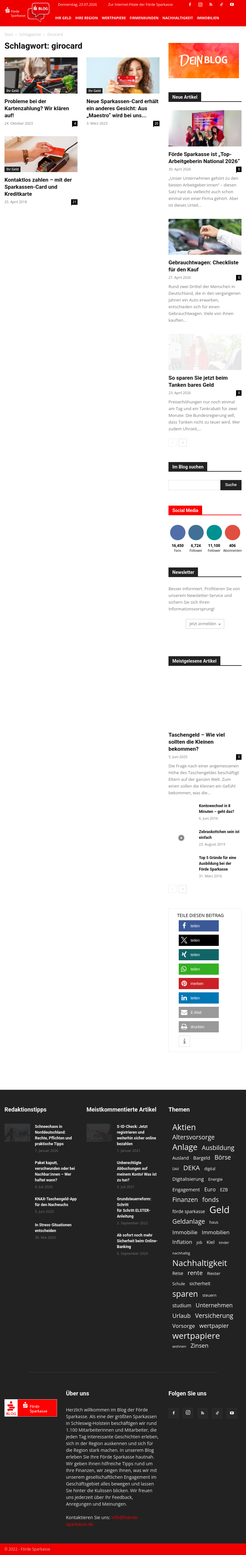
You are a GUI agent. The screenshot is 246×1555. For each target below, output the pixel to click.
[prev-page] (172, 443)
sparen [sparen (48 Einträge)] (185, 1293)
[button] (199, 925)
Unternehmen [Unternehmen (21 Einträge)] (214, 1305)
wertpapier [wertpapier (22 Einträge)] (214, 1325)
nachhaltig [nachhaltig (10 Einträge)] (181, 1253)
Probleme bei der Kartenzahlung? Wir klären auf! (36, 108)
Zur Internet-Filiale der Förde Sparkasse (140, 4)
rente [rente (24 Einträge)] (195, 1273)
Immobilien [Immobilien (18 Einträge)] (216, 1232)
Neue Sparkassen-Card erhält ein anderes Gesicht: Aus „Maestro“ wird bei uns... (122, 108)
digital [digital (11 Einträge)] (210, 1168)
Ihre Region (86, 17)
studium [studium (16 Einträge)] (181, 1305)
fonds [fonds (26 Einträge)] (210, 1199)
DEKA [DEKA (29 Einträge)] (191, 1167)
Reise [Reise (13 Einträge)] (177, 1273)
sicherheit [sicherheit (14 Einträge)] (199, 1283)
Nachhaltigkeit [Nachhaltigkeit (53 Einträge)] (199, 1263)
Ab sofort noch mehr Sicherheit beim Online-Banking (137, 1241)
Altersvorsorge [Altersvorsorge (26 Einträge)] (193, 1137)
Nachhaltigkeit (177, 17)
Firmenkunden (144, 17)
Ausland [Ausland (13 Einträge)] (180, 1158)
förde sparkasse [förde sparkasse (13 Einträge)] (188, 1211)
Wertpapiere (114, 17)
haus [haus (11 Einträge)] (213, 1222)
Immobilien (208, 17)
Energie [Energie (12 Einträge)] (215, 1179)
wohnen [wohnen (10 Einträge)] (179, 1346)
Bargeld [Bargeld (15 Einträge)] (201, 1157)
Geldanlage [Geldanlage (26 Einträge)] (188, 1221)
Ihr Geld (63, 17)
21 (74, 202)
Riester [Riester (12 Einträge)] (213, 1273)
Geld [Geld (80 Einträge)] (219, 1209)
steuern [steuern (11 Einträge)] (209, 1295)
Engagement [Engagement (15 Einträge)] (186, 1189)
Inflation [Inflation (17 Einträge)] (182, 1242)
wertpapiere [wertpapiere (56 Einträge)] (196, 1335)
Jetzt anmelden (205, 623)
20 (156, 123)
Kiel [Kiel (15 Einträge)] (211, 1242)
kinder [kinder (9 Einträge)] (224, 1242)
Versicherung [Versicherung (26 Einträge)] (214, 1315)
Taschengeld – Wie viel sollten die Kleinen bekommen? (196, 742)
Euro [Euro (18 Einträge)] (210, 1189)
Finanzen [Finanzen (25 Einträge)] (185, 1199)
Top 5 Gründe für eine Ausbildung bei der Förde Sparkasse (217, 864)
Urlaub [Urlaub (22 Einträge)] (181, 1315)
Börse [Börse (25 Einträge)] (223, 1157)
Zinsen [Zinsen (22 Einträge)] (200, 1345)
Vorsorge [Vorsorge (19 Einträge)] (183, 1325)
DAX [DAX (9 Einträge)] (175, 1169)
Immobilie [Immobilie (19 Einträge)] (184, 1232)
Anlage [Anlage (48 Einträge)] (184, 1147)
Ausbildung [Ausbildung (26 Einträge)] (218, 1147)
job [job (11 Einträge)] (199, 1242)
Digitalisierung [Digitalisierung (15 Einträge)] (188, 1179)
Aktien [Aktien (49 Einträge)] (184, 1127)
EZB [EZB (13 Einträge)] (224, 1190)
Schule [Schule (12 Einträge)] (178, 1283)
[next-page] (183, 443)
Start (8, 34)
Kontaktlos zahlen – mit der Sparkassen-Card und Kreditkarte (38, 187)
